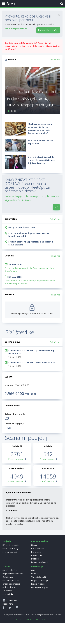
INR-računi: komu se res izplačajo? (40, 142)
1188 (44, 619)
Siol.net (18, 619)
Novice (34, 545)
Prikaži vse (55, 59)
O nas (33, 570)
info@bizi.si (11, 600)
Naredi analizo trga (10, 548)
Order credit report (11, 584)
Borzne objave (37, 548)
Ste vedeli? (12, 510)
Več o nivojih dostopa (16, 28)
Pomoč (34, 573)
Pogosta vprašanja (39, 580)
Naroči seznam (47, 481)
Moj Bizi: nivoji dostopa (12, 573)
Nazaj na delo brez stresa (21, 227)
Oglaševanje (7, 577)
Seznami (6, 594)
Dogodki (35, 558)
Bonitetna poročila (10, 580)
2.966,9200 (14, 393)
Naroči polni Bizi (9, 570)
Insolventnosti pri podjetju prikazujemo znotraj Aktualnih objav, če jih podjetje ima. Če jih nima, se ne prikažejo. (31, 502)
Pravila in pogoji (38, 584)
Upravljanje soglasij (40, 587)
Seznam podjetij (9, 552)
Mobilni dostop (9, 587)
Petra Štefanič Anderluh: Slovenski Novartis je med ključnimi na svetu (41, 160)
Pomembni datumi (39, 562)
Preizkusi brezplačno (48, 30)
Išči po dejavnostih (10, 545)
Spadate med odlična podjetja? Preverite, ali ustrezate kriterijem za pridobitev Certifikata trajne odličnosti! (32, 46)
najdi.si (28, 619)
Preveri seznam (15, 459)
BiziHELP (35, 555)
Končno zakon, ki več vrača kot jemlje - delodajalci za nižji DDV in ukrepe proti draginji (31, 98)
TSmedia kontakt (38, 577)
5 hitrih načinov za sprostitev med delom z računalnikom (30, 243)
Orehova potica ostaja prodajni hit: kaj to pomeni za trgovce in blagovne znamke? (40, 128)
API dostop (7, 590)
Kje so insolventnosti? (18, 492)
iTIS (36, 619)
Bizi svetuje (36, 552)
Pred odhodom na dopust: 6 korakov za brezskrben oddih (28, 235)
